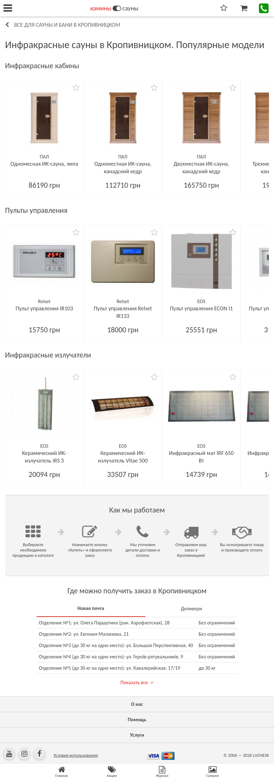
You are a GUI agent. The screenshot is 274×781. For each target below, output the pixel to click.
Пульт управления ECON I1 (201, 308)
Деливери (191, 609)
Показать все (134, 682)
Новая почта (90, 608)
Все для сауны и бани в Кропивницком (67, 24)
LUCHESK (261, 755)
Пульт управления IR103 (44, 308)
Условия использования (75, 755)
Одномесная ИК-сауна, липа (44, 163)
